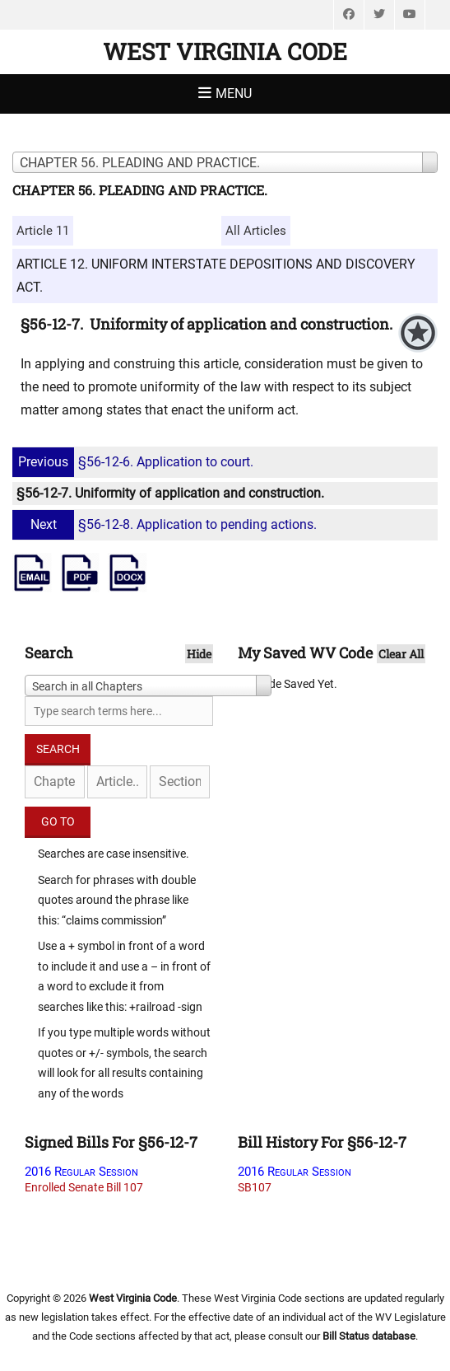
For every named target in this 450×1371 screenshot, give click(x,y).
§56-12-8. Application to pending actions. (166, 524)
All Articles (255, 230)
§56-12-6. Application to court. (134, 462)
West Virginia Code (225, 51)
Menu (234, 93)
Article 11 (42, 230)
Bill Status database (368, 1336)
